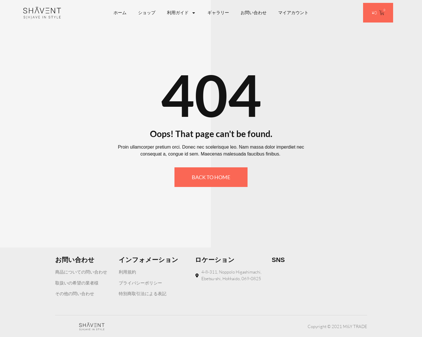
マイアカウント (293, 12)
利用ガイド (181, 13)
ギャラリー (218, 12)
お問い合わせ (254, 12)
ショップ (146, 12)
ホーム (120, 12)
